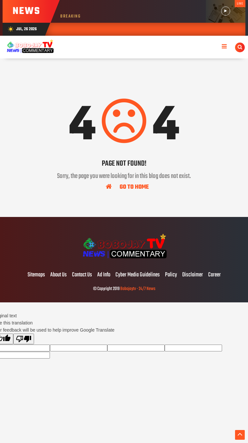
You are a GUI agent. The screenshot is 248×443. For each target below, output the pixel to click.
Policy (171, 275)
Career (214, 275)
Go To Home (127, 187)
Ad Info (103, 275)
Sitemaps (36, 275)
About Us (58, 275)
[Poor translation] (23, 339)
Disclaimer (192, 275)
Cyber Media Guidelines (137, 275)
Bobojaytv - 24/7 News (137, 289)
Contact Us (82, 275)
